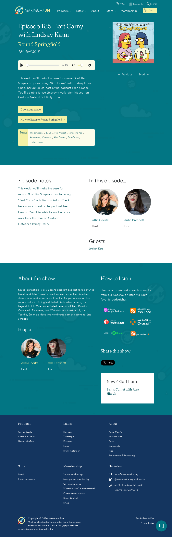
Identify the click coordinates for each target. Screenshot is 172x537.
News (66, 446)
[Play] (22, 65)
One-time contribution (74, 493)
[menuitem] (64, 11)
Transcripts (68, 437)
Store (109, 11)
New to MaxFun (26, 441)
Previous (124, 74)
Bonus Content (70, 498)
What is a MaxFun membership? (79, 489)
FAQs (66, 503)
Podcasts (62, 11)
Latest (79, 11)
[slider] (42, 65)
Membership (129, 11)
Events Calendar (71, 451)
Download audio (30, 109)
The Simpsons (37, 133)
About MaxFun (116, 432)
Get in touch (117, 466)
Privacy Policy (147, 523)
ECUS (49, 133)
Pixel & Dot (148, 519)
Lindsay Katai (36, 142)
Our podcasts (25, 432)
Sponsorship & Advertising (122, 455)
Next (144, 74)
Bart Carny (73, 137)
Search (152, 3)
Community (114, 446)
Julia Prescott (60, 133)
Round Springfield (39, 44)
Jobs (111, 451)
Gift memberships (72, 484)
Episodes (67, 432)
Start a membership (73, 474)
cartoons (47, 137)
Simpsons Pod (75, 133)
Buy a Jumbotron (26, 479)
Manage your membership (76, 479)
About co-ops (115, 437)
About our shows (26, 437)
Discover (67, 441)
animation (35, 137)
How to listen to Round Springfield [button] (41, 119)
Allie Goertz (60, 137)
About (95, 11)
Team (111, 441)
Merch (21, 474)
